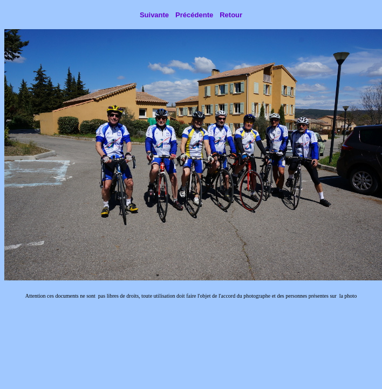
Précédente (194, 15)
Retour (231, 15)
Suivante (154, 15)
